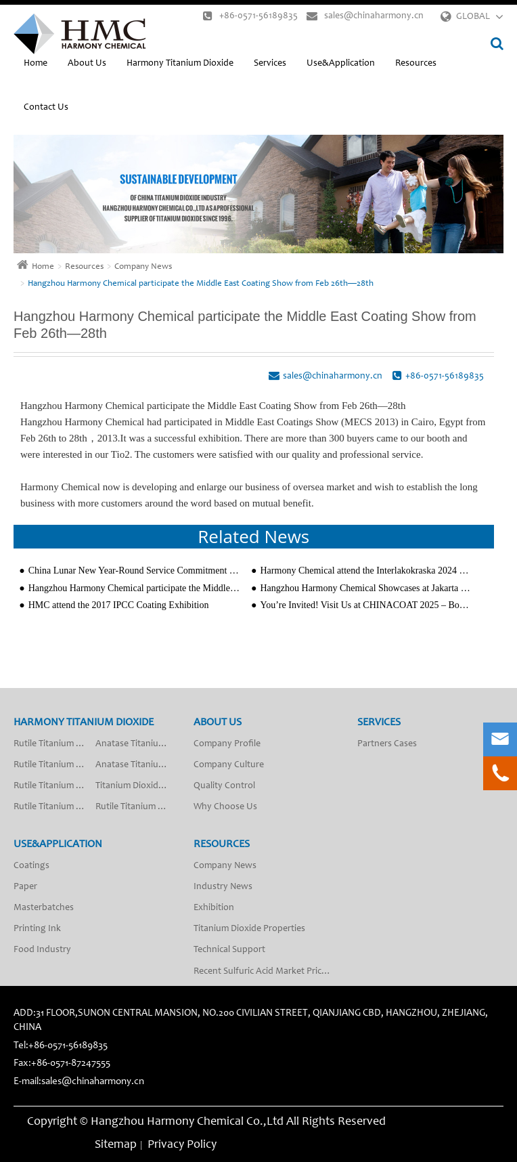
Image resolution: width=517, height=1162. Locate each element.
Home (35, 63)
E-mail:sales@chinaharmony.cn (79, 1082)
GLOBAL (473, 17)
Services (270, 63)
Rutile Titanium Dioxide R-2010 (54, 807)
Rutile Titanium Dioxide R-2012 (54, 744)
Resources (415, 63)
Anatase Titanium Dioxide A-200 (136, 765)
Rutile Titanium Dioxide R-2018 (136, 807)
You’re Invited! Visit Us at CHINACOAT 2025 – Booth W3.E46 (366, 605)
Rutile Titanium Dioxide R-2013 (54, 765)
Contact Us (46, 107)
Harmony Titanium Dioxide (180, 63)
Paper (25, 887)
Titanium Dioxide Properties (249, 929)
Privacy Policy (182, 1145)
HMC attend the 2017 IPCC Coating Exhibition (118, 605)
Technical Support (229, 950)
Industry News (223, 887)
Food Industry (42, 950)
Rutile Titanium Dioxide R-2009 (54, 786)
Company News (143, 267)
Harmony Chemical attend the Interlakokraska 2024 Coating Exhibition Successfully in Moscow (366, 570)
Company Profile (227, 744)
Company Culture (229, 765)
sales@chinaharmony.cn (365, 15)
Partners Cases (387, 744)
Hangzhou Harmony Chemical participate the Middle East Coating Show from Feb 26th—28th (201, 284)
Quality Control (224, 786)
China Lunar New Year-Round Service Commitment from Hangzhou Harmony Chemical (134, 570)
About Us (87, 63)
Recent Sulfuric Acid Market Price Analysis (267, 971)
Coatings (31, 866)
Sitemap (116, 1145)
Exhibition (214, 908)
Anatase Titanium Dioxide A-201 (136, 744)
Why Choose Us (225, 807)
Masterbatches (44, 908)
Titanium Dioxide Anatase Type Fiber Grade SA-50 (136, 786)
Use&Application (341, 63)
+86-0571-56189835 (250, 15)
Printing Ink (37, 929)
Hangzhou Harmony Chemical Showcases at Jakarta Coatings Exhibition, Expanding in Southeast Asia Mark (366, 588)
